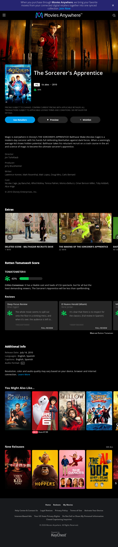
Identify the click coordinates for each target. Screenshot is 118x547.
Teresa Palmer (51, 183)
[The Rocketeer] (18, 410)
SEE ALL (109, 447)
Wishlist (85, 119)
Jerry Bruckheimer (13, 165)
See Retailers (20, 119)
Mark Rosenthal (30, 174)
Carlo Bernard (68, 174)
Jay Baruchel (24, 183)
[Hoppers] (45, 469)
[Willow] (72, 410)
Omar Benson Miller (85, 183)
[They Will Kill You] (18, 469)
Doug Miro (56, 174)
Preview (53, 119)
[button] (31, 228)
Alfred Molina (37, 183)
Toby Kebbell (102, 183)
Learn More (24, 374)
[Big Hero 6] (45, 412)
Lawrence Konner (13, 174)
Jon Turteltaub (11, 157)
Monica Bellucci (67, 183)
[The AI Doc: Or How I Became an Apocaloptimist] (99, 469)
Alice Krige (10, 186)
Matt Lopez (44, 174)
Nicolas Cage (11, 183)
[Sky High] (99, 410)
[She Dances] (72, 469)
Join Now (64, 8)
